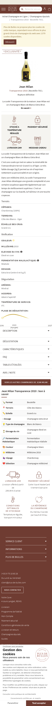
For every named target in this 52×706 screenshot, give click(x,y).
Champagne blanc (35, 447)
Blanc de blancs (34, 424)
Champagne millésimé (37, 463)
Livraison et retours (10, 629)
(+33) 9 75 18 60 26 (9, 573)
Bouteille (31, 402)
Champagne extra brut (37, 418)
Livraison (5, 607)
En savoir (26, 108)
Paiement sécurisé (9, 620)
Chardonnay (33, 457)
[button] (26, 331)
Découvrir (10, 41)
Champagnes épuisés (11, 634)
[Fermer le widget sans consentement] (13, 646)
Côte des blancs (34, 407)
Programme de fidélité (11, 611)
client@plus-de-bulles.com (13, 582)
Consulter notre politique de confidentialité (19, 694)
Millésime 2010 (34, 452)
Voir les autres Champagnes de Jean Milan (26, 382)
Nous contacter (12, 590)
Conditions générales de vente (15, 625)
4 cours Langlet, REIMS (11, 601)
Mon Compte (7, 616)
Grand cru (31, 413)
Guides (4, 638)
